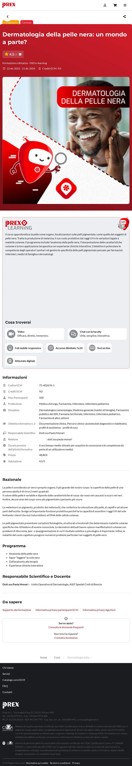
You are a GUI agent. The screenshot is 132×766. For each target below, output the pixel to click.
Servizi (6, 673)
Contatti (7, 692)
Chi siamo (8, 667)
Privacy (76, 763)
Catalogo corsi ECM (13, 679)
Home (43, 657)
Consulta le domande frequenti (66, 627)
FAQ (5, 685)
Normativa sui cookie (37, 763)
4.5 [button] (13, 54)
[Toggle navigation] (125, 5)
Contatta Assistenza (66, 637)
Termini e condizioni (60, 763)
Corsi (57, 657)
